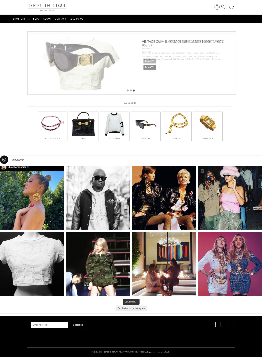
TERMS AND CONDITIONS (101, 352)
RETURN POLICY (118, 352)
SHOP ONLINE (21, 18)
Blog (36, 18)
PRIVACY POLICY (131, 352)
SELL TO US (76, 18)
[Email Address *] (49, 325)
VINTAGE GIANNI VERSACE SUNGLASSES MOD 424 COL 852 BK (182, 43)
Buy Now (150, 67)
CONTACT (60, 18)
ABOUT (47, 18)
